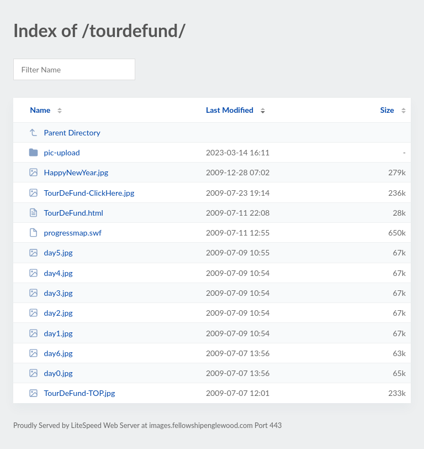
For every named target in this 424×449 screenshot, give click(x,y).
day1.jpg (50, 333)
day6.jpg (50, 353)
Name (40, 109)
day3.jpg (50, 292)
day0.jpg (50, 373)
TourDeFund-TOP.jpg (72, 393)
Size (387, 109)
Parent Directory (64, 132)
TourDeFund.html (66, 212)
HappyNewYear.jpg (68, 172)
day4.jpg (50, 273)
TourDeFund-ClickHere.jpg (81, 192)
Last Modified (229, 109)
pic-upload (54, 152)
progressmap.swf (65, 232)
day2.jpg (50, 312)
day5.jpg (50, 252)
